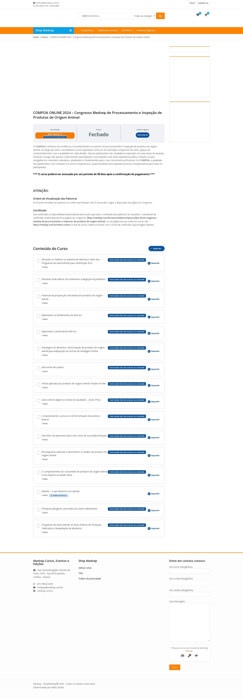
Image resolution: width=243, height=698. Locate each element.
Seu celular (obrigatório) (189, 592)
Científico (127, 30)
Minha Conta (85, 567)
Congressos (88, 30)
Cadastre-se (203, 3)
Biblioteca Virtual (107, 30)
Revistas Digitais (146, 30)
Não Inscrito (55, 134)
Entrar (192, 3)
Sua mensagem (189, 603)
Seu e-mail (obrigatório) (189, 580)
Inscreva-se (142, 135)
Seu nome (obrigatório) (189, 569)
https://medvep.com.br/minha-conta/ (51, 224)
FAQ (81, 573)
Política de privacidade (90, 578)
